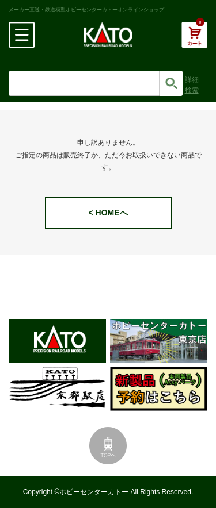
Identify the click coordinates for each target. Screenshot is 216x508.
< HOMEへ (107, 212)
